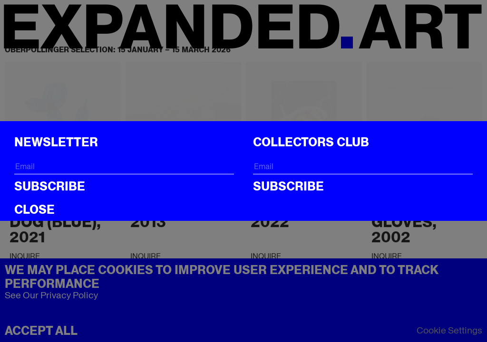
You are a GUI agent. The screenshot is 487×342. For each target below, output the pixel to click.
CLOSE (34, 209)
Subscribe (49, 186)
